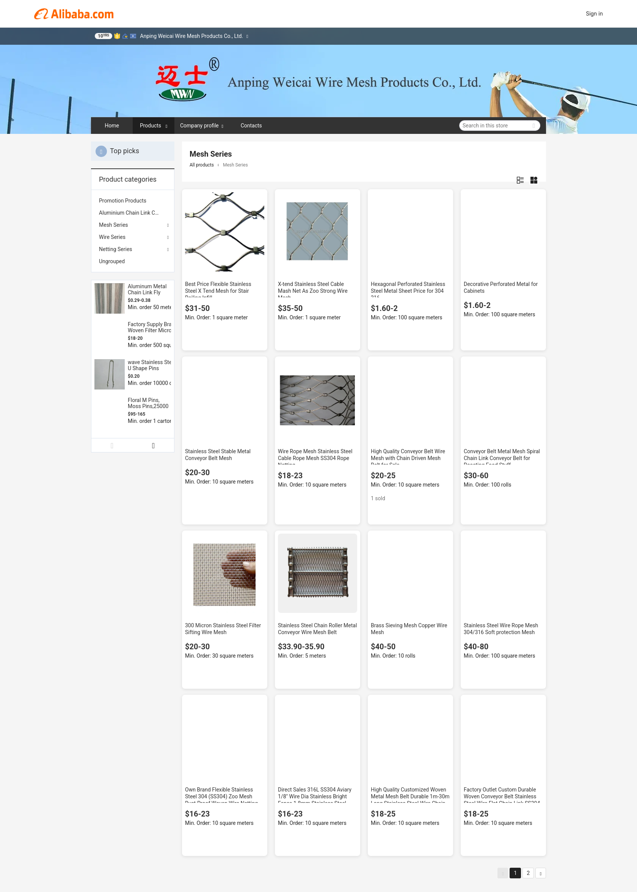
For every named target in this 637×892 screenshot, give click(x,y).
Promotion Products (122, 201)
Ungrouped (112, 261)
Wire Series (112, 237)
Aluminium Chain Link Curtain (132, 213)
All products (202, 165)
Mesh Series (113, 225)
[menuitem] (132, 201)
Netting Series (115, 249)
